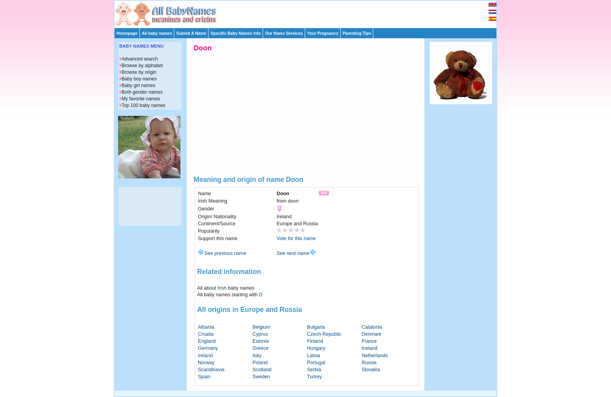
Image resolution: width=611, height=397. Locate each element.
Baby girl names (138, 85)
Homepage (127, 33)
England (207, 341)
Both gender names (142, 92)
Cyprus (260, 334)
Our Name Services (284, 33)
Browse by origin (139, 72)
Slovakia (371, 369)
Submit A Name (191, 33)
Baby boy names (139, 79)
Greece (260, 348)
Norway (206, 362)
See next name (296, 253)
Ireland (205, 355)
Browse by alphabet (142, 65)
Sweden (261, 376)
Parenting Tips (357, 33)
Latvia (313, 355)
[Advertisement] (309, 12)
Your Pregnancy (322, 33)
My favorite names (141, 98)
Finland (315, 341)
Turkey (314, 376)
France (369, 341)
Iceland (369, 348)
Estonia (261, 341)
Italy (257, 355)
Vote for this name (296, 238)
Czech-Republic (324, 334)
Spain (204, 376)
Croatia (206, 334)
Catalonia (372, 327)
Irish (222, 288)
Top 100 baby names (143, 105)
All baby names (157, 33)
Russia (369, 362)
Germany (208, 348)
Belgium (261, 327)
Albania (206, 327)
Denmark (371, 334)
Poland (260, 362)
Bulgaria (316, 327)
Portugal (316, 362)
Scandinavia (211, 369)
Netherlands (375, 355)
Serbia (314, 369)
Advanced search (140, 59)
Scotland (262, 369)
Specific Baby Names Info (235, 33)
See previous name (222, 253)
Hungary (316, 348)
